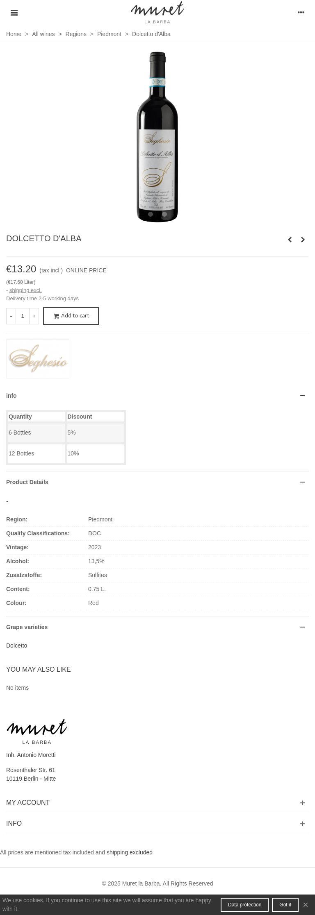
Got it (285, 905)
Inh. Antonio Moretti (31, 755)
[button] (150, 215)
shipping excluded (130, 852)
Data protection (244, 905)
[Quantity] (23, 316)
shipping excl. (25, 290)
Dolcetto (16, 645)
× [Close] (305, 904)
